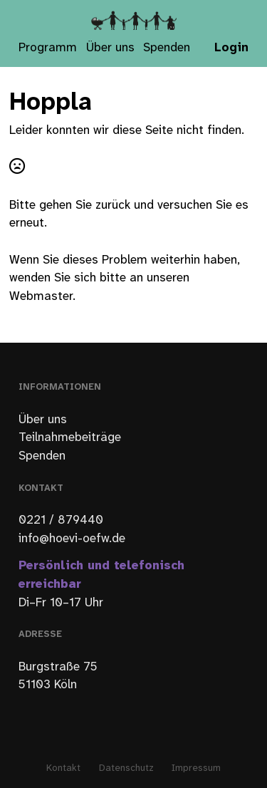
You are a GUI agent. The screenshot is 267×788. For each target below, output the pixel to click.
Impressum (196, 768)
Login (231, 47)
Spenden (166, 47)
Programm (48, 47)
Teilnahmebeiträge (70, 437)
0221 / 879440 (61, 520)
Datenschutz (126, 768)
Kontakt (63, 768)
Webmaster (41, 296)
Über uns (110, 47)
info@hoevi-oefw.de (72, 538)
